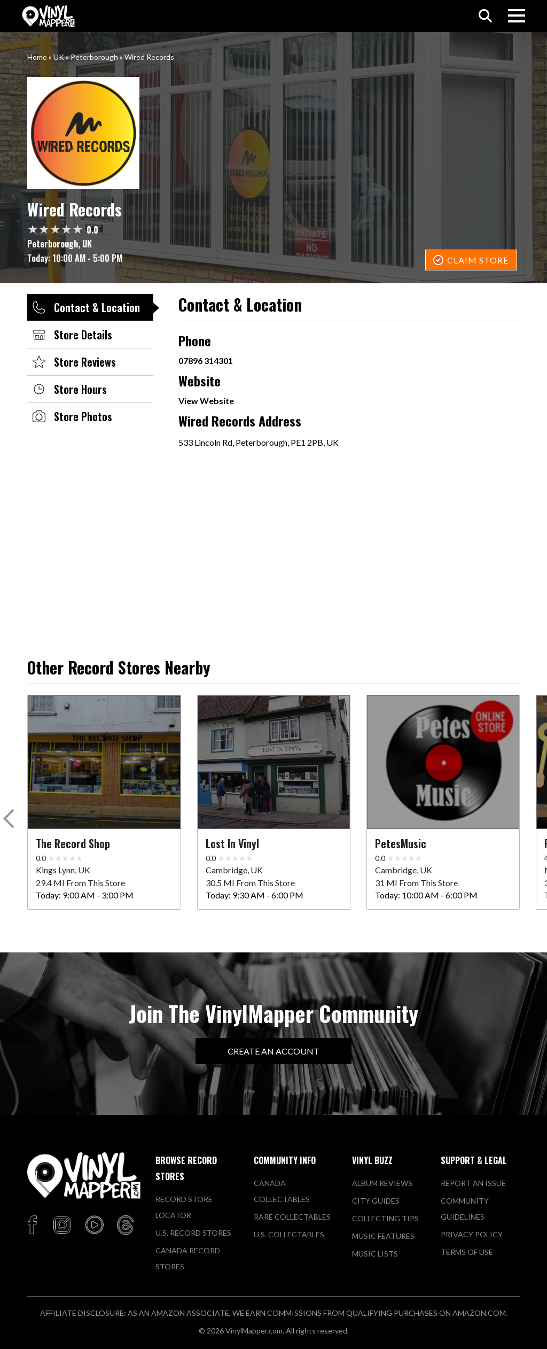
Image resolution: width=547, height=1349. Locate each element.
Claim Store (478, 260)
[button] (10, 821)
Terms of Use (467, 1252)
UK (58, 56)
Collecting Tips (385, 1218)
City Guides (376, 1200)
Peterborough (94, 56)
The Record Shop (73, 843)
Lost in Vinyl (232, 843)
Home (37, 56)
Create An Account (273, 1051)
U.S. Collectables (289, 1234)
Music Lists (375, 1253)
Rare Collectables (292, 1216)
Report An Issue (473, 1183)
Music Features (383, 1236)
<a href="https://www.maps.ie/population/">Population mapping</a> (312, 539)
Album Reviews (382, 1183)
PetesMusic (400, 843)
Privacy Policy (472, 1234)
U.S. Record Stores (193, 1232)
